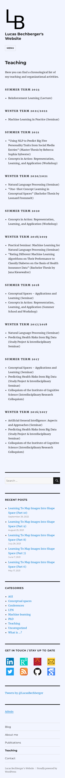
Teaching (14, 623)
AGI (10, 596)
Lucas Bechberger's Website (19, 768)
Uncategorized (17, 628)
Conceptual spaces (20, 601)
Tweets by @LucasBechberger (24, 693)
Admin (9, 711)
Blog (8, 726)
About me (11, 734)
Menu (10, 48)
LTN (11, 610)
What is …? (15, 632)
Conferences (16, 605)
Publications (13, 742)
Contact (10, 758)
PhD (11, 619)
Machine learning (19, 614)
